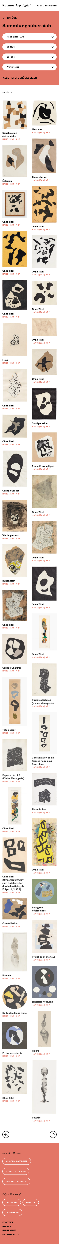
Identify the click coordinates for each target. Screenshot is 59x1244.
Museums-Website (17, 1161)
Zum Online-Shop (16, 1181)
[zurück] (9, 18)
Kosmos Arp (16, 5)
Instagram (12, 1212)
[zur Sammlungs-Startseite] (5, 1134)
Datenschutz (10, 1234)
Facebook (11, 1202)
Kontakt (7, 1222)
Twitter (30, 1202)
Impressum (9, 1230)
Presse (6, 1226)
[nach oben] (53, 1134)
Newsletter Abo (16, 1171)
